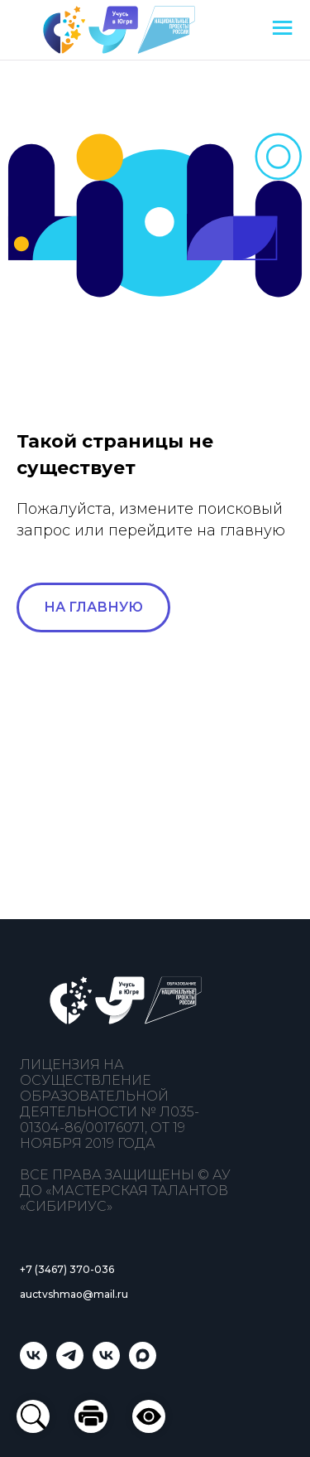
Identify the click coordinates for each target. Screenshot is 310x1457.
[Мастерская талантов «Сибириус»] (106, 1364)
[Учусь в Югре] (33, 1364)
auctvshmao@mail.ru (74, 1294)
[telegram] (69, 1364)
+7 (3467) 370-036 (67, 1269)
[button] (148, 1416)
